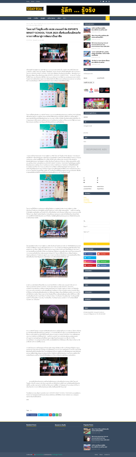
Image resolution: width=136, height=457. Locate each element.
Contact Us (107, 454)
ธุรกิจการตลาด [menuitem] (51, 18)
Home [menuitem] (29, 18)
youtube (87, 188)
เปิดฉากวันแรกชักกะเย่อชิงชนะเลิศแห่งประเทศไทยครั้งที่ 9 (100, 36)
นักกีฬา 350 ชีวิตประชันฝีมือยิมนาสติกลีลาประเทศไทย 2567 (99, 29)
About (32, 1)
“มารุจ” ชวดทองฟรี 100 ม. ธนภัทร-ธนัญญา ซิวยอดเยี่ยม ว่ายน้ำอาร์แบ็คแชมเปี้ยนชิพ (100, 53)
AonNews (30, 40)
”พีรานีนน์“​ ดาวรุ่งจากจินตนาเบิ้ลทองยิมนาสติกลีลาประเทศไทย (101, 61)
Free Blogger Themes (57, 454)
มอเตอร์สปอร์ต (100, 78)
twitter (100, 186)
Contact (38, 1)
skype (100, 188)
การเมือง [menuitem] (36, 18)
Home (27, 1)
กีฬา (32, 23)
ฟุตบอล (85, 78)
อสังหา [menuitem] (59, 18)
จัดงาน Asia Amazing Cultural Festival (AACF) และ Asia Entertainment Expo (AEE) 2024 (100, 44)
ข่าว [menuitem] (64, 18)
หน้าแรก (28, 23)
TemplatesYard (39, 454)
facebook (88, 186)
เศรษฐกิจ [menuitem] (43, 18)
